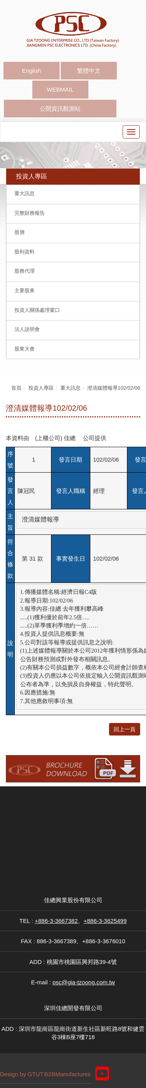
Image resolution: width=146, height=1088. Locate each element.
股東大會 (24, 349)
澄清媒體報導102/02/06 (113, 388)
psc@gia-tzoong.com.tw (84, 982)
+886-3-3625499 (105, 920)
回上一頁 (124, 729)
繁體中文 (88, 70)
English (31, 70)
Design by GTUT (22, 1074)
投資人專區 (41, 388)
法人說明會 (27, 329)
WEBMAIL (60, 89)
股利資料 (24, 252)
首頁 (16, 388)
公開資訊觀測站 (60, 108)
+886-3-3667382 (56, 920)
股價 (19, 232)
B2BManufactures (67, 1074)
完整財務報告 (29, 213)
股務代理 (24, 271)
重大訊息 (24, 193)
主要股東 (24, 290)
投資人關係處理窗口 (37, 310)
